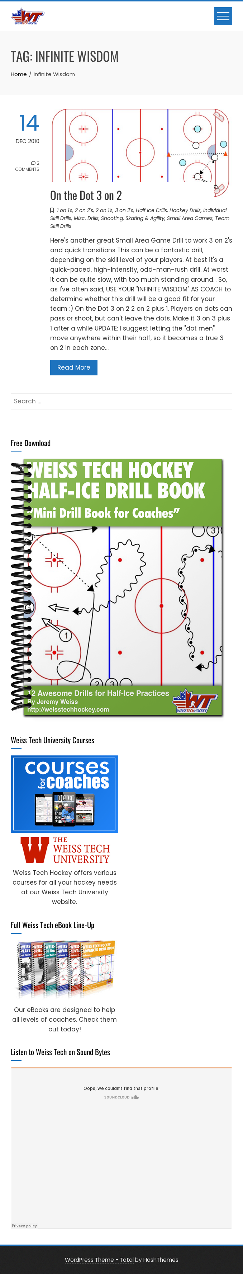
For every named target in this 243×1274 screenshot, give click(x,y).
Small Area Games (190, 218)
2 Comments (27, 166)
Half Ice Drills (151, 210)
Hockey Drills (185, 210)
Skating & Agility (145, 218)
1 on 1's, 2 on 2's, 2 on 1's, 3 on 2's (95, 210)
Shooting (112, 218)
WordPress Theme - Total (99, 1260)
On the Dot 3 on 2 (86, 194)
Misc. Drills (86, 218)
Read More (73, 367)
